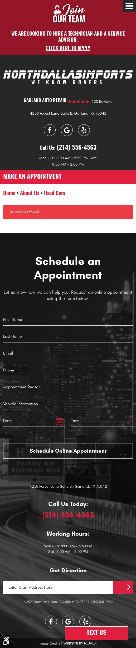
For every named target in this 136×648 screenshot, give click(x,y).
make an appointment (32, 177)
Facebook (50, 130)
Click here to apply (68, 48)
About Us (29, 193)
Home (9, 193)
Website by (80, 643)
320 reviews (101, 101)
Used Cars (54, 193)
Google (67, 130)
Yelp (84, 130)
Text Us (96, 633)
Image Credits (50, 643)
